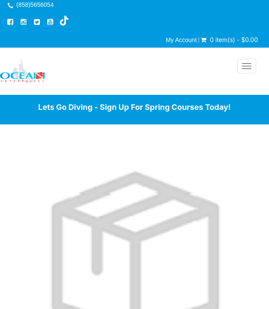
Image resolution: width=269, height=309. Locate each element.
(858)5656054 (35, 4)
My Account (181, 40)
